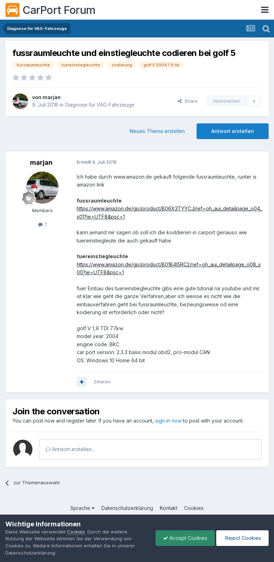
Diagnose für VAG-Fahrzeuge (100, 105)
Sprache (82, 508)
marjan (51, 97)
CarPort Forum (50, 10)
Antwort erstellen (232, 131)
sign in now (168, 421)
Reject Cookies (242, 538)
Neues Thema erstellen (157, 131)
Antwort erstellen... (70, 449)
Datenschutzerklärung (127, 508)
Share (188, 101)
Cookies (194, 508)
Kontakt (168, 508)
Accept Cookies (185, 538)
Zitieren (102, 381)
